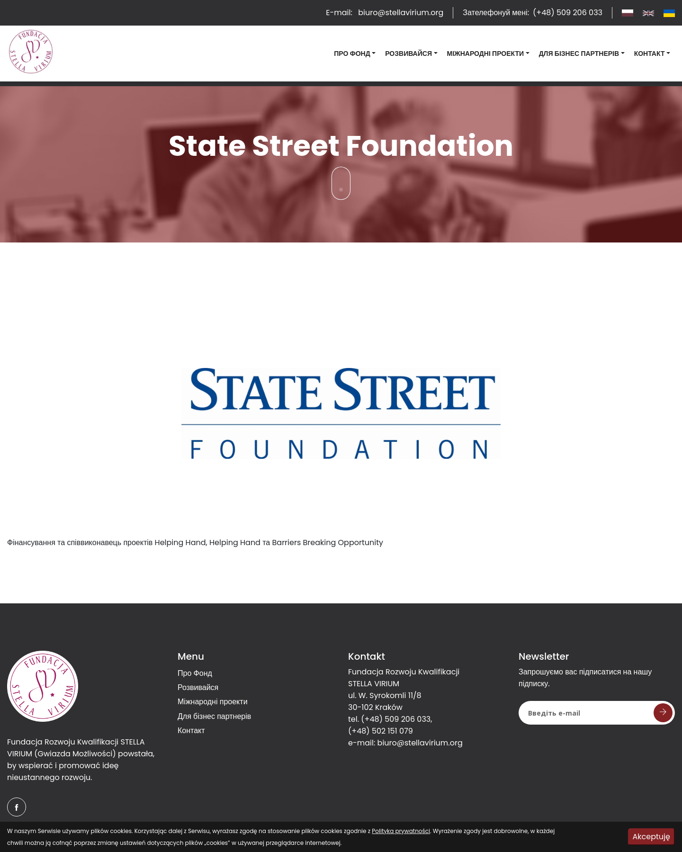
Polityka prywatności (401, 831)
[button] (354, 54)
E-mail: (384, 12)
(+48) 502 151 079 (380, 731)
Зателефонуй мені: (532, 12)
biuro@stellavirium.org (420, 742)
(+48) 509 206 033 (396, 719)
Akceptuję (651, 836)
